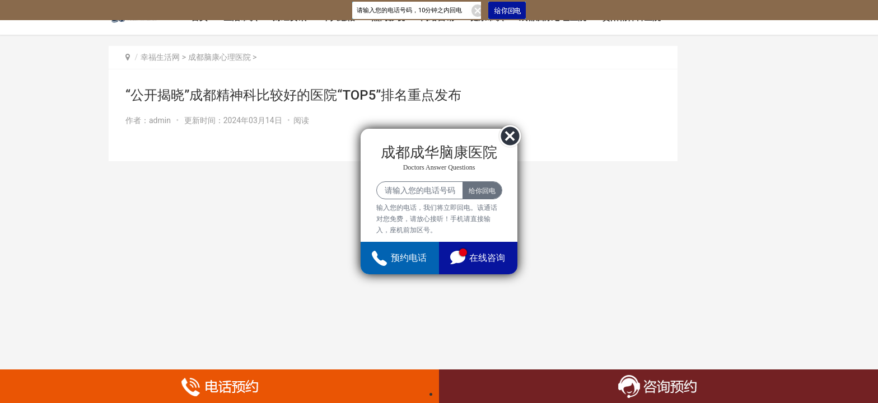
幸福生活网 (160, 57)
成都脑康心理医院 (219, 57)
